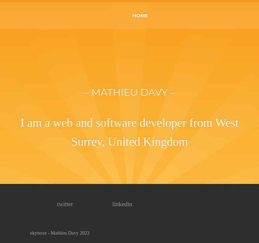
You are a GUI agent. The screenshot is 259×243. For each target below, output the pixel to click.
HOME (140, 15)
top (241, 225)
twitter (65, 204)
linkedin (122, 204)
